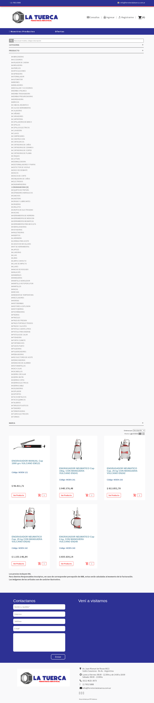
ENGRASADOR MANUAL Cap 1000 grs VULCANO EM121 (27, 462)
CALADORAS (17, 111)
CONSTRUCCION (18, 139)
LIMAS (14, 258)
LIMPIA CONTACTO (19, 261)
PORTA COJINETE (19, 340)
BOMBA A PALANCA (19, 91)
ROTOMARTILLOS (18, 366)
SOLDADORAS (17, 388)
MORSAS (15, 301)
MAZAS (15, 289)
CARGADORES (17, 116)
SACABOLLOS (17, 371)
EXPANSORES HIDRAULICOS (22, 193)
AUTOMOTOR (17, 79)
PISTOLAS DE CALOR (20, 335)
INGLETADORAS (18, 232)
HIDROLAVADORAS (19, 227)
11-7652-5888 (15, 2)
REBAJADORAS (18, 354)
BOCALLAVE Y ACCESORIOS (22, 88)
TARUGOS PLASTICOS (20, 405)
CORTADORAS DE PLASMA (21, 153)
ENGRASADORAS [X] (20, 187)
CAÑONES (16, 113)
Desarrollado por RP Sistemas (88, 699)
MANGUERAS (17, 278)
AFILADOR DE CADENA (20, 62)
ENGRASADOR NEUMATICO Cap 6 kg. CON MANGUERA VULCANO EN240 (76, 539)
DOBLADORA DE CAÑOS (21, 179)
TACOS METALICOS (19, 397)
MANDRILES (16, 275)
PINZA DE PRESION (19, 320)
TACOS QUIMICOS (18, 400)
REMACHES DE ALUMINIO (21, 363)
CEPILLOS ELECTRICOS (21, 127)
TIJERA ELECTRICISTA (20, 414)
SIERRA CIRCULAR (19, 374)
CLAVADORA (17, 130)
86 (137, 434)
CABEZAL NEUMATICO (20, 105)
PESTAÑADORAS (18, 312)
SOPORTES (16, 394)
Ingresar (110, 17)
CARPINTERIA (17, 119)
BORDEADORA (17, 99)
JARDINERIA (17, 238)
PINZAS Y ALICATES (19, 326)
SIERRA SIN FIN (17, 377)
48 (135, 434)
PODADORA (16, 337)
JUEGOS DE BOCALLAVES (21, 244)
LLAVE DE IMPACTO (19, 264)
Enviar (58, 656)
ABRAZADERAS (18, 57)
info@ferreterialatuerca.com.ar (131, 2)
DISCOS (15, 173)
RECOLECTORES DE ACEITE (22, 357)
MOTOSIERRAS (17, 309)
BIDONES (15, 82)
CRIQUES (15, 156)
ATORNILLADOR (18, 76)
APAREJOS (16, 68)
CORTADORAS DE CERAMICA (22, 147)
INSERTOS (16, 235)
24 (133, 434)
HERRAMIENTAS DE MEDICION (23, 218)
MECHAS (15, 292)
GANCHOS (16, 196)
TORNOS (15, 417)
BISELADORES (17, 85)
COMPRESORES (18, 136)
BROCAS (15, 102)
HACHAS (15, 213)
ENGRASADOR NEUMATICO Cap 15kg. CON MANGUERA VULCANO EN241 (76, 470)
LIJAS (14, 255)
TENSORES (16, 408)
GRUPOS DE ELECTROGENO (22, 210)
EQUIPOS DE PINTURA (20, 190)
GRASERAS (16, 204)
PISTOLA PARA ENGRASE (21, 332)
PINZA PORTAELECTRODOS (22, 323)
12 (131, 434)
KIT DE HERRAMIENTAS (20, 247)
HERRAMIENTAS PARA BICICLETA (24, 224)
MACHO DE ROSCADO (20, 269)
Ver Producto (18, 495)
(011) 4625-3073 (89, 680)
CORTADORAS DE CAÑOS (21, 145)
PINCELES (16, 317)
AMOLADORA (17, 65)
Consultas (94, 17)
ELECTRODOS (17, 181)
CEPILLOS (16, 125)
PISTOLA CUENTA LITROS (21, 329)
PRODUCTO (76, 50)
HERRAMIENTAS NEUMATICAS (23, 221)
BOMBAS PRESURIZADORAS (22, 96)
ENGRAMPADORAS (19, 184)
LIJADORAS (16, 252)
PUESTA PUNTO (18, 346)
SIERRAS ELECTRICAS (20, 383)
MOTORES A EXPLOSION (21, 306)
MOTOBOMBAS (17, 303)
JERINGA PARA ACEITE (20, 241)
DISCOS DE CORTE (19, 176)
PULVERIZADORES (19, 352)
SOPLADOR (16, 391)
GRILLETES (16, 207)
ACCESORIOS (17, 60)
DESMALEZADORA (19, 162)
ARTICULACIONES (19, 71)
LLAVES (15, 266)
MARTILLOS (16, 286)
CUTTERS (16, 159)
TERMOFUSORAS (18, 411)
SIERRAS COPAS (18, 380)
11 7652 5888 (88, 684)
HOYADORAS (17, 230)
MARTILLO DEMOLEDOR (21, 281)
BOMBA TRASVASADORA (21, 94)
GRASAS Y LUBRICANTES (21, 201)
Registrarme (127, 17)
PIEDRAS (15, 315)
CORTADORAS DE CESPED (22, 150)
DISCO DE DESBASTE (20, 170)
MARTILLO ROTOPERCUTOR (22, 283)
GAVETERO (16, 198)
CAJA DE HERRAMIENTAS (21, 108)
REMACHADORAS (18, 360)
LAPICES (15, 249)
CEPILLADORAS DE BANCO (22, 122)
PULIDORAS (16, 349)
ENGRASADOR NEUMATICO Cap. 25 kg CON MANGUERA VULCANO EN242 (122, 470)
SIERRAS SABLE (18, 386)
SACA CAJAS (17, 368)
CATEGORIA (76, 45)
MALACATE (16, 272)
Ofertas (59, 31)
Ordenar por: (134, 430)
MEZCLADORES (18, 298)
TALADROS (16, 403)
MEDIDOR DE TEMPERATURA (22, 295)
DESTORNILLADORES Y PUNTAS (23, 164)
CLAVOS (15, 133)
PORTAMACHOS (18, 343)
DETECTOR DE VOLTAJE (21, 167)
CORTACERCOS (18, 142)
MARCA (76, 423)
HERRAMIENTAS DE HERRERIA (23, 215)
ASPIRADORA (17, 74)
